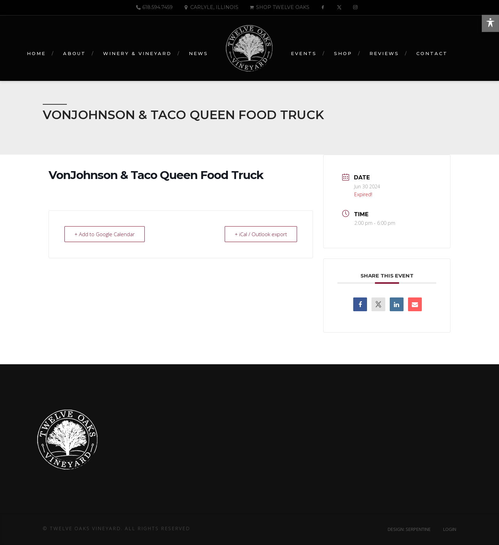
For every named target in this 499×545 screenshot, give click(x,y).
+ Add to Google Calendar (104, 234)
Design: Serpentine (409, 529)
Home (36, 53)
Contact (432, 53)
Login (449, 529)
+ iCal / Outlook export (261, 234)
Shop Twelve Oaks (279, 7)
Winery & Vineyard (137, 53)
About (74, 53)
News (198, 53)
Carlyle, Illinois (210, 7)
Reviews (384, 53)
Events (304, 53)
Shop (343, 53)
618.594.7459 (154, 7)
